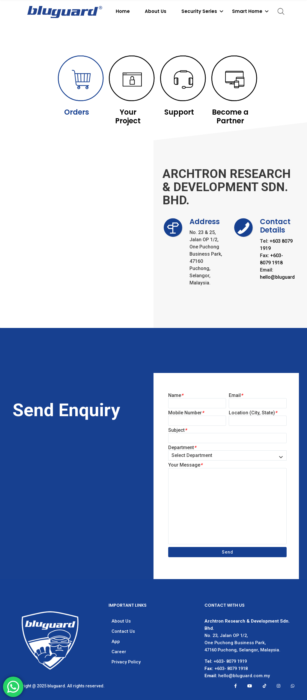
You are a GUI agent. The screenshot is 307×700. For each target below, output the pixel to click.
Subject (177, 430)
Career (119, 651)
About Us (155, 11)
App (116, 641)
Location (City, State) (253, 413)
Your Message (185, 465)
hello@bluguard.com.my (244, 675)
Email (236, 395)
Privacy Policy (126, 662)
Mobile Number (186, 413)
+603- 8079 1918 (231, 668)
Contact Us (123, 631)
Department (182, 447)
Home (123, 11)
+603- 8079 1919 (230, 661)
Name (175, 395)
